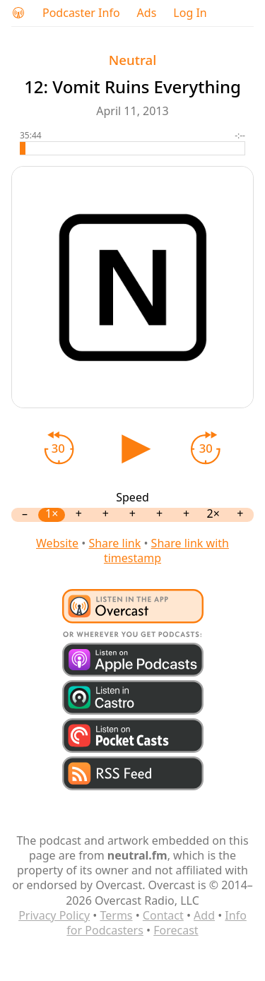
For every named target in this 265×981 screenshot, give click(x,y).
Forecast (175, 930)
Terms (116, 915)
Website (57, 543)
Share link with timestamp (166, 550)
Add (204, 915)
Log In (189, 13)
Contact (163, 915)
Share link (114, 543)
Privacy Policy (54, 915)
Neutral (132, 60)
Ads (147, 13)
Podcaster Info (81, 13)
